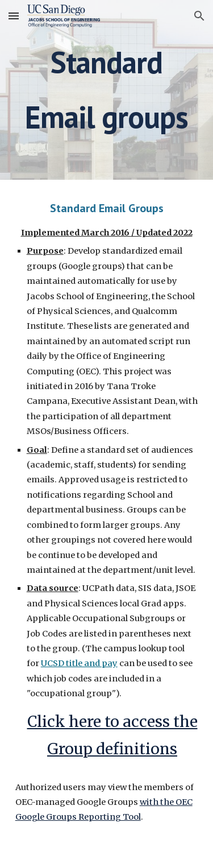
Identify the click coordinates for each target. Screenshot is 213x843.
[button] (13, 15)
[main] (107, 90)
